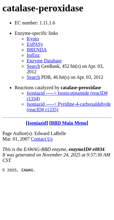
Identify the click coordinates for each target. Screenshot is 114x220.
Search (33, 66)
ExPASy (35, 44)
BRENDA (37, 49)
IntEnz (33, 55)
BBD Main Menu (68, 123)
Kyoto (33, 38)
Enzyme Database (44, 60)
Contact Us (42, 138)
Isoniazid (36, 123)
